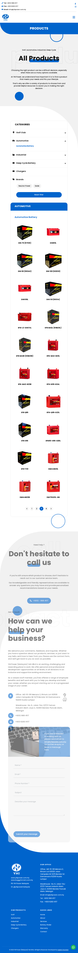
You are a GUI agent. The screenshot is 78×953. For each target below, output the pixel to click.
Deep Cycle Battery (18, 925)
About (42, 918)
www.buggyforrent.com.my (22, 880)
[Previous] (27, 509)
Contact (43, 932)
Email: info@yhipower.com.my (52, 895)
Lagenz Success (63, 950)
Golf (13, 915)
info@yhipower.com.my (14, 9)
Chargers (19, 171)
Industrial (15, 921)
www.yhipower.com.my (20, 878)
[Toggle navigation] (73, 17)
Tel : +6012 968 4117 (47, 898)
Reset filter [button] (39, 195)
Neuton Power (24, 186)
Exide (37, 186)
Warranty (44, 928)
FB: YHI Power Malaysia (20, 883)
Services (43, 921)
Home (42, 915)
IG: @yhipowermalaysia (20, 887)
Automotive (15, 918)
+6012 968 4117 (9, 3)
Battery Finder (45, 925)
